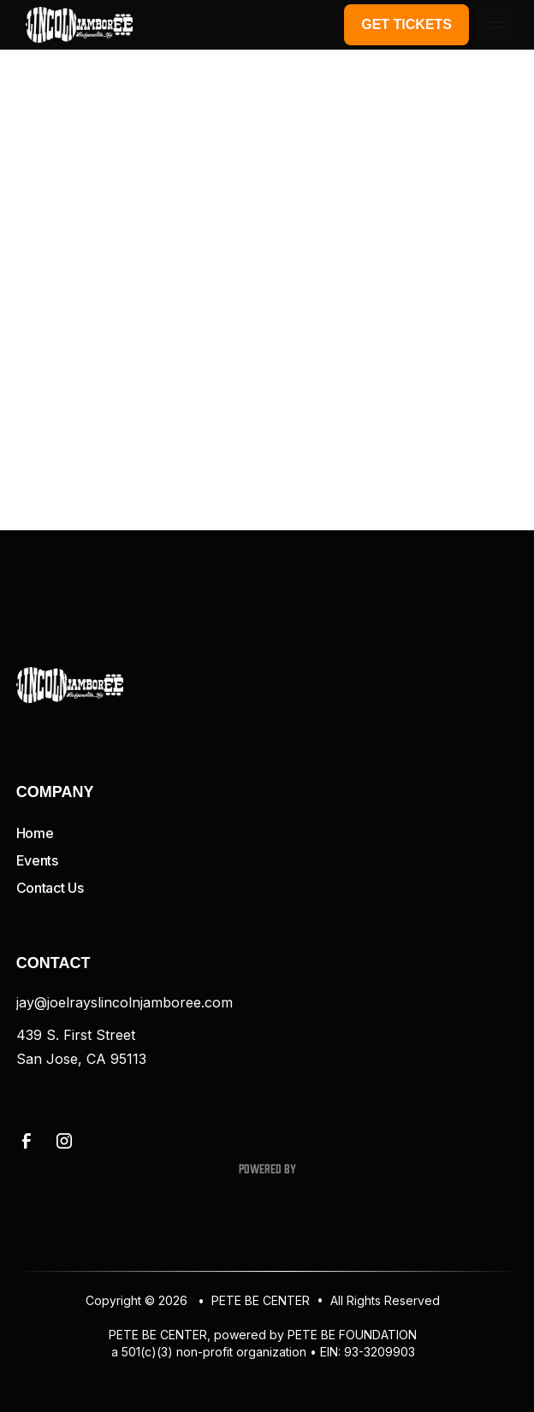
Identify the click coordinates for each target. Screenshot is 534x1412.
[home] (75, 25)
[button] (496, 24)
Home (35, 833)
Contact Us (50, 887)
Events (37, 860)
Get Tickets (406, 24)
